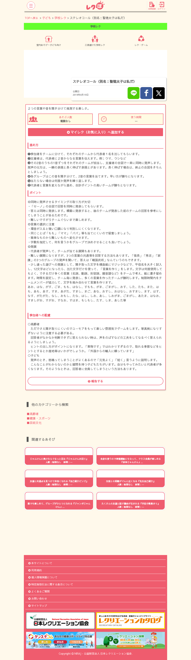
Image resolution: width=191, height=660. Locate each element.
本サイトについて (40, 563)
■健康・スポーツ (39, 418)
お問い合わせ (37, 598)
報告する (95, 381)
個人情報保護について (42, 577)
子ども (46, 18)
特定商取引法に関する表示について (50, 584)
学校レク (60, 18)
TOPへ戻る (31, 18)
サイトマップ (37, 605)
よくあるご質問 (39, 591)
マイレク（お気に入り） (95, 132)
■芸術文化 (34, 423)
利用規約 (35, 570)
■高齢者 (33, 414)
